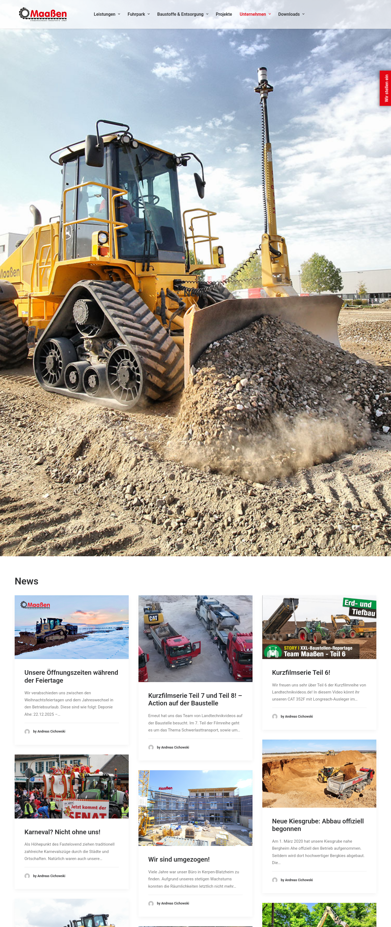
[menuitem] (109, 15)
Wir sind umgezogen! (179, 433)
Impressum (272, 884)
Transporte (160, 898)
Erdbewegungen (164, 891)
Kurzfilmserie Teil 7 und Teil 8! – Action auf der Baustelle (195, 273)
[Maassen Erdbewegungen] (42, 15)
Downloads (293, 15)
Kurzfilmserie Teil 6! (301, 246)
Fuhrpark (141, 15)
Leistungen (109, 15)
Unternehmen (257, 15)
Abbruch (157, 870)
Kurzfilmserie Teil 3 (176, 578)
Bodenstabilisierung (168, 884)
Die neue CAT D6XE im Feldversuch (57, 566)
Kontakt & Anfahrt (278, 870)
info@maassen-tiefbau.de (51, 906)
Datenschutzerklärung (282, 877)
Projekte (226, 15)
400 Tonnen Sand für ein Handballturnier (307, 579)
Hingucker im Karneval (57, 735)
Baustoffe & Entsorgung (184, 15)
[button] (72, 201)
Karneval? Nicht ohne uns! (62, 406)
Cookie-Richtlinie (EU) (281, 891)
